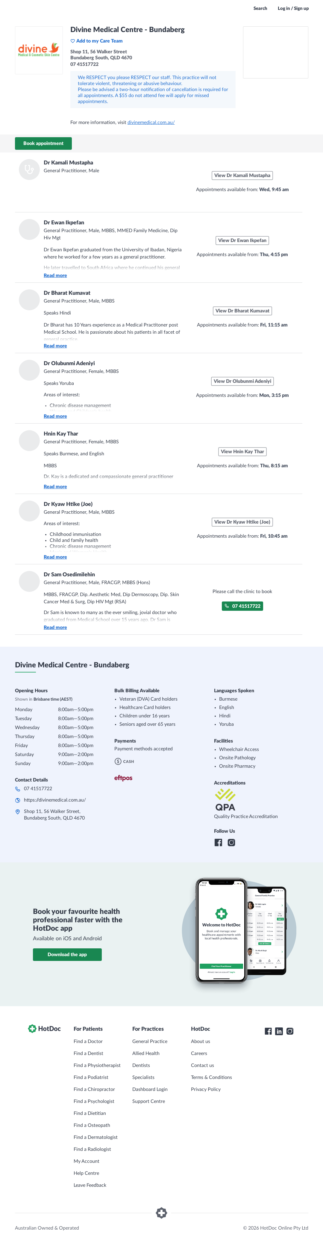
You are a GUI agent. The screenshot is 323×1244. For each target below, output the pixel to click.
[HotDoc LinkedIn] (279, 1031)
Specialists (143, 1077)
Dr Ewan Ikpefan (64, 223)
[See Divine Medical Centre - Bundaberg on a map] (275, 52)
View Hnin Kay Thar (242, 451)
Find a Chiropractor (94, 1089)
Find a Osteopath (92, 1125)
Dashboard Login (150, 1089)
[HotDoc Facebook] (268, 1031)
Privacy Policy (206, 1089)
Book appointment (43, 143)
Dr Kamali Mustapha (68, 163)
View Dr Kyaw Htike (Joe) (242, 522)
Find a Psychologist (94, 1101)
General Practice (149, 1041)
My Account (86, 1161)
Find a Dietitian (90, 1113)
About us (200, 1041)
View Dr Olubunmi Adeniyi (242, 381)
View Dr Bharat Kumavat (242, 311)
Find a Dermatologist (96, 1137)
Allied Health (146, 1053)
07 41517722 (242, 606)
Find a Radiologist (92, 1149)
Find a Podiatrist (91, 1077)
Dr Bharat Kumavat (67, 293)
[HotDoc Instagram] (289, 1031)
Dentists (141, 1065)
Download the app (67, 954)
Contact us (202, 1065)
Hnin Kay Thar (61, 434)
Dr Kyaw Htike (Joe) (68, 504)
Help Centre (86, 1173)
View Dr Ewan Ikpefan (242, 240)
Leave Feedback (90, 1185)
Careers (199, 1053)
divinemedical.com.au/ (151, 122)
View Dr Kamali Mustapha (242, 175)
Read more (55, 275)
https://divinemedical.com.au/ (55, 800)
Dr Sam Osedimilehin (69, 575)
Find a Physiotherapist (97, 1065)
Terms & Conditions (211, 1077)
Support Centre (148, 1101)
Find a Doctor (88, 1041)
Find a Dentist (88, 1053)
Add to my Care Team (96, 41)
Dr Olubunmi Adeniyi (69, 363)
